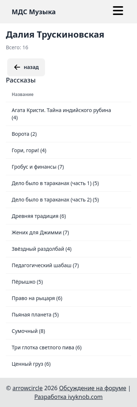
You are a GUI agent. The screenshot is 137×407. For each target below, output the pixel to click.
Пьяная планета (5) (35, 314)
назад (26, 67)
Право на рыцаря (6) (37, 298)
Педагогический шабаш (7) (45, 265)
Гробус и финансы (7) (38, 166)
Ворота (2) (24, 133)
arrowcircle (27, 388)
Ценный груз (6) (31, 363)
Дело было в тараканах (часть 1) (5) (55, 183)
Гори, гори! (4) (29, 150)
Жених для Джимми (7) (40, 232)
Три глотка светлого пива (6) (46, 347)
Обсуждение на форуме (92, 388)
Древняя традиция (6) (39, 215)
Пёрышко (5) (27, 281)
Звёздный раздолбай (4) (42, 248)
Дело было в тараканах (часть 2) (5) (55, 199)
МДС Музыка (34, 11)
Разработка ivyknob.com (68, 397)
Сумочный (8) (28, 330)
